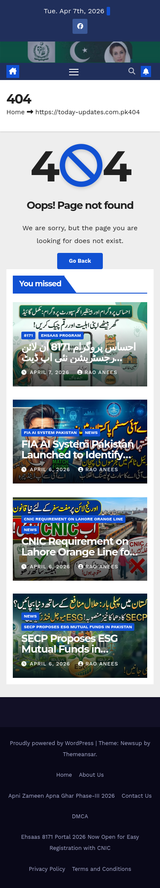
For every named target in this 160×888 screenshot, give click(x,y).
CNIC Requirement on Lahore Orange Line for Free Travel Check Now (77, 552)
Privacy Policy (47, 869)
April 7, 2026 (50, 372)
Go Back (80, 261)
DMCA (80, 816)
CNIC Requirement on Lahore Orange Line (73, 519)
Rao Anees (97, 372)
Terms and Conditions (101, 869)
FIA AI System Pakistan (50, 432)
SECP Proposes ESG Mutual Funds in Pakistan (78, 626)
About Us (91, 775)
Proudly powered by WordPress (53, 743)
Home (15, 112)
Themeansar (79, 754)
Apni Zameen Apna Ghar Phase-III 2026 (61, 796)
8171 (28, 335)
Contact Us (137, 796)
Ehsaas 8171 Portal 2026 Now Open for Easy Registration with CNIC (80, 842)
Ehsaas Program (61, 335)
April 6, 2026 (51, 469)
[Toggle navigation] (73, 71)
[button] (131, 71)
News (91, 432)
